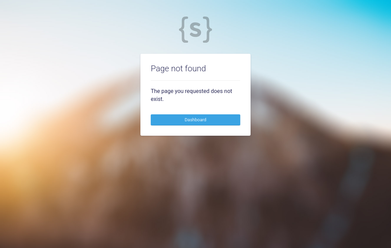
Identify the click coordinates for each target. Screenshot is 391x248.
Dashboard (196, 119)
